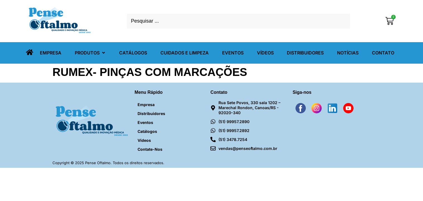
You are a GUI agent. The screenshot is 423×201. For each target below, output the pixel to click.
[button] (90, 53)
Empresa (146, 104)
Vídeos (144, 140)
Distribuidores (151, 113)
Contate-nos (150, 149)
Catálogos (147, 131)
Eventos (145, 122)
